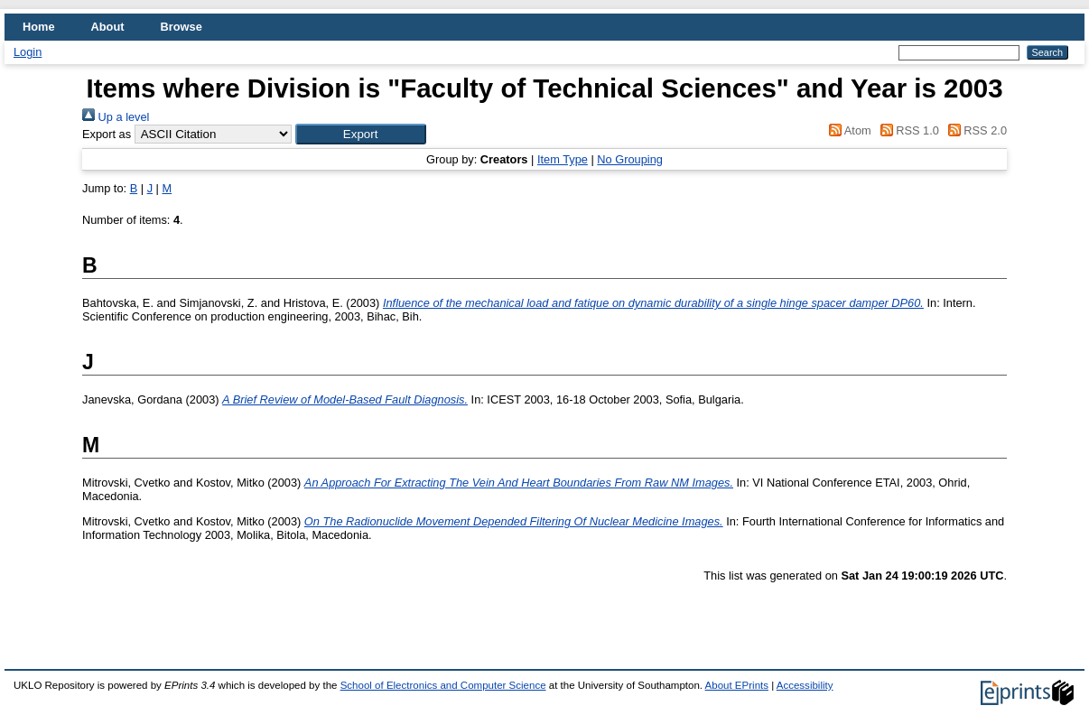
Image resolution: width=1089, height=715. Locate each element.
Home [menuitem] (39, 26)
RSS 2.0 (974, 130)
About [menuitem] (108, 26)
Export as (106, 134)
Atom (847, 130)
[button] (360, 134)
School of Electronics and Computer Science (443, 685)
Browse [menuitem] (181, 26)
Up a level (115, 117)
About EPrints (736, 685)
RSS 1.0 (906, 130)
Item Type (562, 159)
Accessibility (805, 685)
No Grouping (630, 159)
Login (28, 52)
